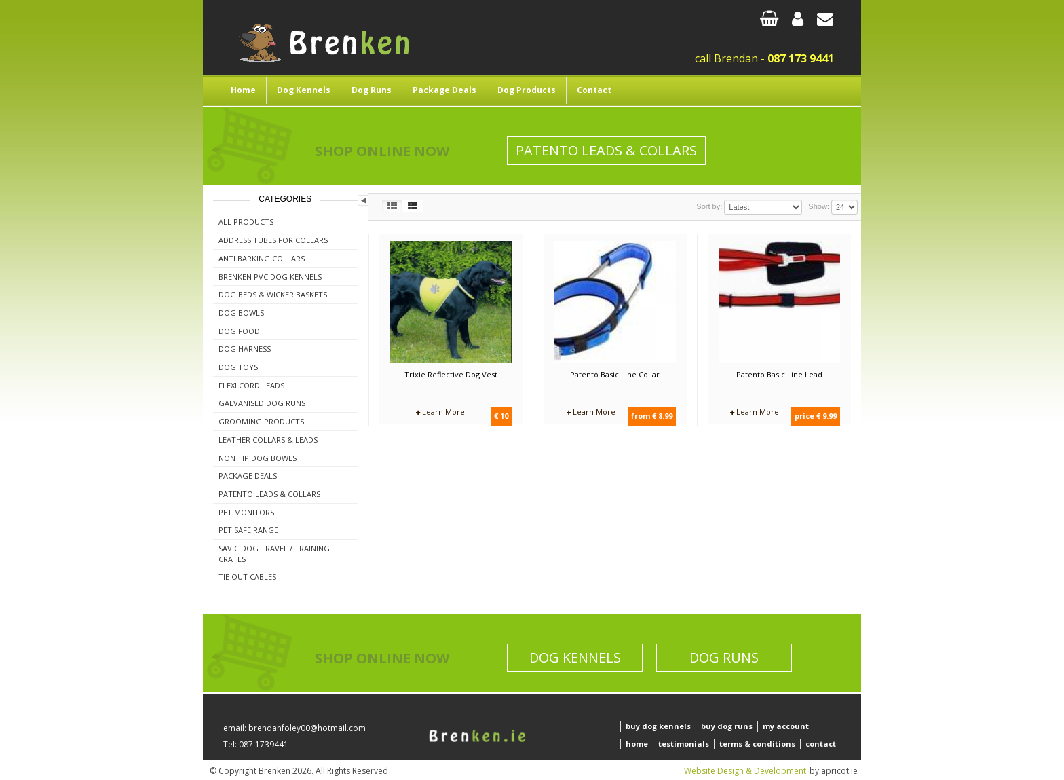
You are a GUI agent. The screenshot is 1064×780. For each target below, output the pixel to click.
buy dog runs (727, 726)
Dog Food (239, 331)
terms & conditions (757, 744)
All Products (245, 222)
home (637, 744)
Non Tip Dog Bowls (257, 458)
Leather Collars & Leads (268, 439)
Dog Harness (244, 348)
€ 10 (501, 416)
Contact (594, 90)
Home (243, 90)
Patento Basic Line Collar (615, 374)
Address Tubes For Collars (273, 240)
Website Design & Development (745, 771)
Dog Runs (372, 90)
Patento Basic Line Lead (779, 374)
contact (820, 744)
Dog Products (526, 90)
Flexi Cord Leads (251, 385)
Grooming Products (261, 421)
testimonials (683, 744)
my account (786, 726)
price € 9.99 (816, 416)
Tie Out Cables (247, 577)
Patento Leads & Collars (606, 150)
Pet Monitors (246, 512)
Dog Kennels (303, 90)
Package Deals (444, 90)
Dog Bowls (241, 313)
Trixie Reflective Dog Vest (450, 374)
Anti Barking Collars (261, 258)
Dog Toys (238, 367)
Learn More (440, 412)
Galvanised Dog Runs (261, 403)
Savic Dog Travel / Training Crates (274, 553)
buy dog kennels (658, 726)
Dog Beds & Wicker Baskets (272, 294)
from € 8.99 (651, 416)
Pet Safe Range (248, 530)
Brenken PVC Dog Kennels (270, 277)
